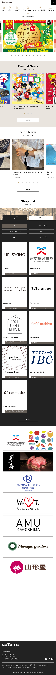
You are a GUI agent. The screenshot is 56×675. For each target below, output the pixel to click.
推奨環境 (18, 667)
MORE (28, 120)
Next (54, 35)
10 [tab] (44, 55)
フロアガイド (17, 10)
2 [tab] (15, 55)
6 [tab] (30, 55)
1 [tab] (11, 55)
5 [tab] (26, 55)
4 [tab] (22, 55)
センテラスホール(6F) (8, 665)
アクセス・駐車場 (40, 10)
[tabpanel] (28, 36)
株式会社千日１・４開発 (30, 667)
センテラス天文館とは (28, 16)
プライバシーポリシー (8, 667)
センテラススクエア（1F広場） (25, 665)
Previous (2, 35)
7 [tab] (33, 55)
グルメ (10, 10)
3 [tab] (18, 55)
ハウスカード (50, 10)
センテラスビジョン (41, 665)
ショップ (4, 10)
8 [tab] (37, 55)
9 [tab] (41, 55)
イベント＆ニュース (28, 10)
